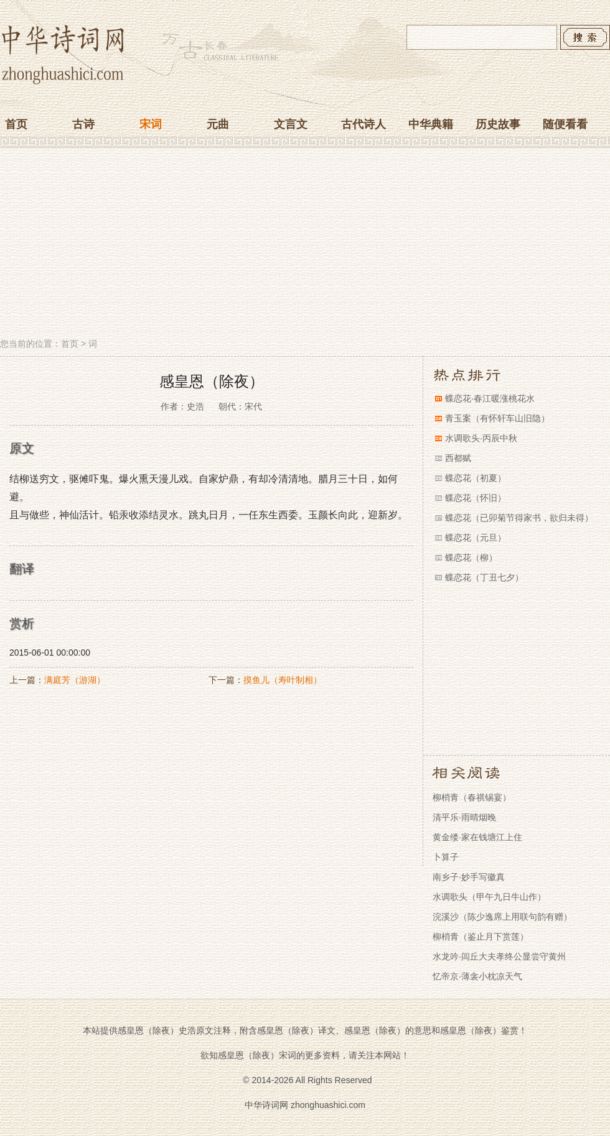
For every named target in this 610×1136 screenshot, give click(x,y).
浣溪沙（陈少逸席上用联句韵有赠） (502, 917)
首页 (16, 124)
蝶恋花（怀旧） (475, 498)
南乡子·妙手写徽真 (469, 877)
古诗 (83, 124)
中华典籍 (430, 124)
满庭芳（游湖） (74, 680)
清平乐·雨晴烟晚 (464, 817)
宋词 (150, 124)
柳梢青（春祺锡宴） (472, 797)
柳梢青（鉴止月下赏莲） (480, 936)
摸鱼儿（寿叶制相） (282, 680)
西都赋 (458, 458)
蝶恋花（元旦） (475, 538)
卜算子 (446, 857)
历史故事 (498, 124)
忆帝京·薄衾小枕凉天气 (477, 976)
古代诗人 (363, 124)
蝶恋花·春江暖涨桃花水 (490, 398)
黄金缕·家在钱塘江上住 (477, 837)
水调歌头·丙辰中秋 (481, 438)
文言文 (290, 124)
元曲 (218, 124)
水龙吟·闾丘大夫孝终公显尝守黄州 (499, 956)
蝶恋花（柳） (471, 557)
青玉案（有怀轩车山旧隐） (497, 418)
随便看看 (565, 124)
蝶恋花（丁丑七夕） (484, 577)
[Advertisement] (305, 244)
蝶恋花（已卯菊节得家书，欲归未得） (519, 518)
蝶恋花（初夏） (475, 478)
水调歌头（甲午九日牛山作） (489, 897)
